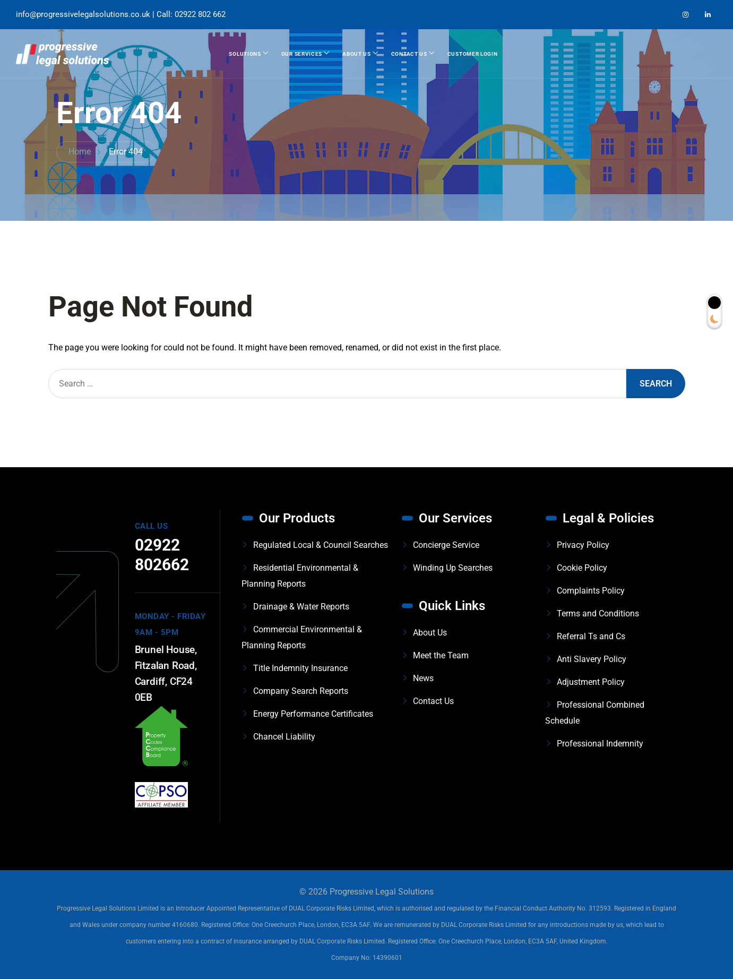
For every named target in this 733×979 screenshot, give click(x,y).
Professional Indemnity (600, 743)
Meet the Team (441, 655)
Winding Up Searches (453, 568)
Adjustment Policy (591, 682)
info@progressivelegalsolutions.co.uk (83, 14)
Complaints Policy (591, 591)
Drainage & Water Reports (301, 607)
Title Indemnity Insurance (300, 668)
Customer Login (472, 54)
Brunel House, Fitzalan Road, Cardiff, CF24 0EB (166, 673)
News (423, 678)
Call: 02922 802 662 (191, 14)
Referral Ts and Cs (591, 636)
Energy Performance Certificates (313, 714)
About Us (356, 54)
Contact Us (409, 54)
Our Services (301, 54)
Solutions (245, 54)
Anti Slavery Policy (591, 659)
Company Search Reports (300, 691)
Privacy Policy (583, 545)
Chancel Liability (284, 737)
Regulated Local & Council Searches (320, 545)
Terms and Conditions (598, 613)
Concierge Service (446, 545)
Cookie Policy (582, 568)
